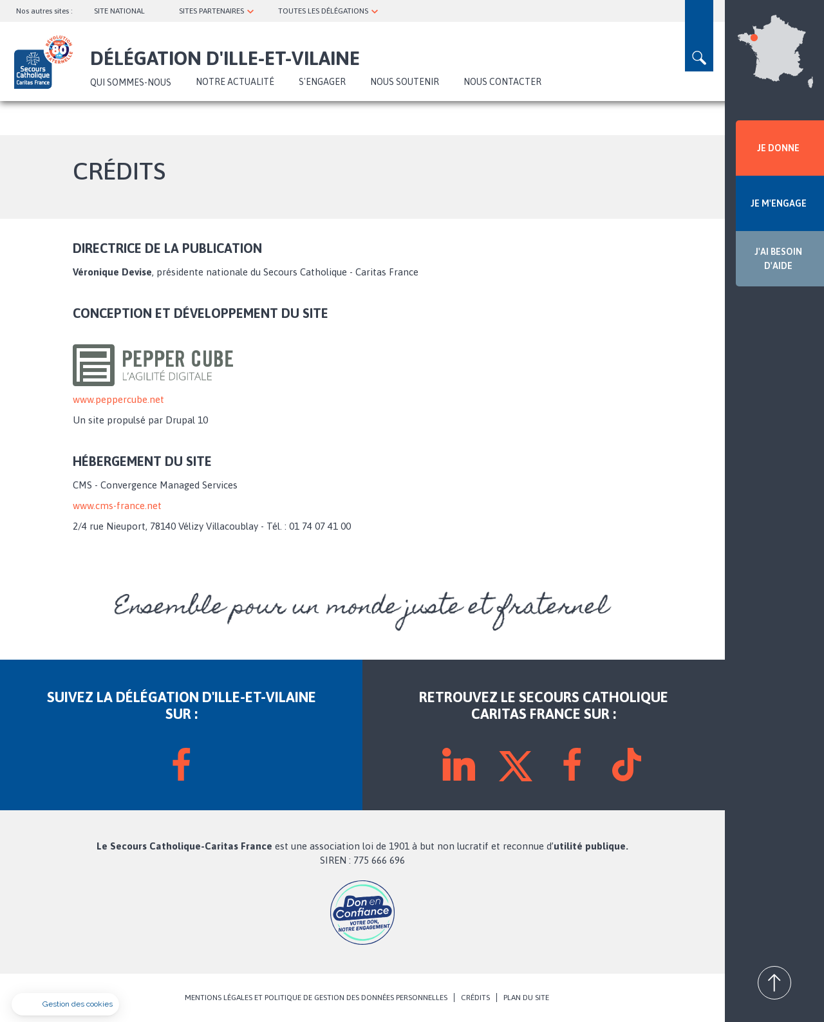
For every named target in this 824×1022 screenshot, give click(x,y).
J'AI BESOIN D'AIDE (778, 258)
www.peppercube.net (118, 399)
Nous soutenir (404, 82)
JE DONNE (778, 148)
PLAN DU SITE (526, 997)
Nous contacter (502, 82)
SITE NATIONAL (119, 10)
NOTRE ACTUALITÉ (235, 82)
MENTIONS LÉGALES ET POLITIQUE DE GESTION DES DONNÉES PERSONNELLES (316, 997)
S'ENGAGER (322, 82)
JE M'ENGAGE (779, 203)
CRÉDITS (475, 997)
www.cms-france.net (117, 505)
